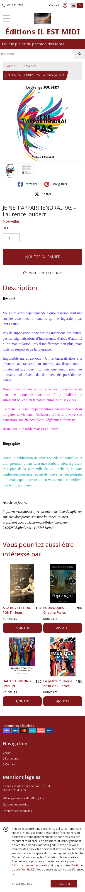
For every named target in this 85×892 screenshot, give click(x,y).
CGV (7, 753)
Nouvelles (30, 66)
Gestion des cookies (16, 804)
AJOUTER (22, 628)
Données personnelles (17, 811)
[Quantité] (11, 238)
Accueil (11, 66)
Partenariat (11, 758)
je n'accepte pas (21, 884)
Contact (54, 5)
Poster (42, 194)
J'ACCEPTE (64, 884)
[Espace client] (65, 5)
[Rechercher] (79, 54)
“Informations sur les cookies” (31, 865)
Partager (27, 184)
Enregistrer (55, 184)
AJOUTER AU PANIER (42, 256)
